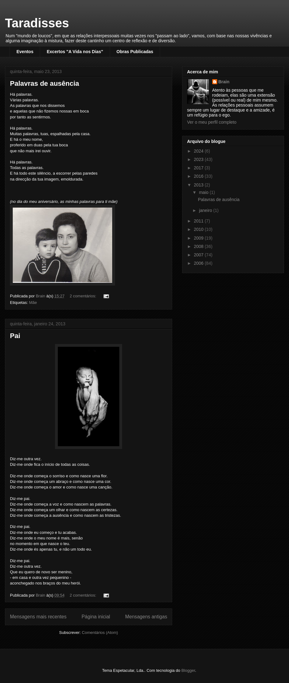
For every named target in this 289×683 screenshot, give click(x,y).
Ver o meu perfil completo (211, 122)
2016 (199, 176)
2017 (199, 167)
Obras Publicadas (135, 51)
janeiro (206, 210)
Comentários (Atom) (100, 632)
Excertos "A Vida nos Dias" (75, 51)
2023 (199, 159)
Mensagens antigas (146, 616)
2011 (199, 220)
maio (204, 192)
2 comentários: (83, 296)
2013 (199, 184)
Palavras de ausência (44, 83)
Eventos (24, 51)
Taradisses (37, 23)
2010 (199, 229)
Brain (224, 81)
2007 (199, 254)
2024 (199, 151)
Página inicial (95, 616)
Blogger (188, 670)
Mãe (33, 302)
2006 (199, 263)
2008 (199, 246)
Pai (15, 336)
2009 (199, 238)
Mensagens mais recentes (38, 616)
